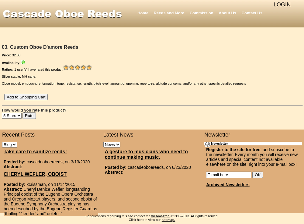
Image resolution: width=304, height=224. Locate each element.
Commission (201, 13)
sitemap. (168, 220)
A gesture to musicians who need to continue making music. (146, 154)
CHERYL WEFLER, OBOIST (35, 174)
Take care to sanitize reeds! (35, 151)
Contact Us (252, 13)
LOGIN (282, 5)
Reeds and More (169, 13)
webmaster (160, 216)
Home (142, 13)
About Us (227, 13)
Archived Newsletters (227, 184)
